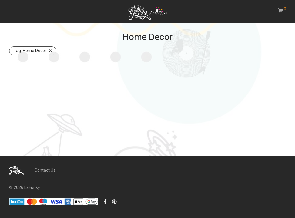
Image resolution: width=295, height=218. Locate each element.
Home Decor (30, 50)
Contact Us (45, 170)
